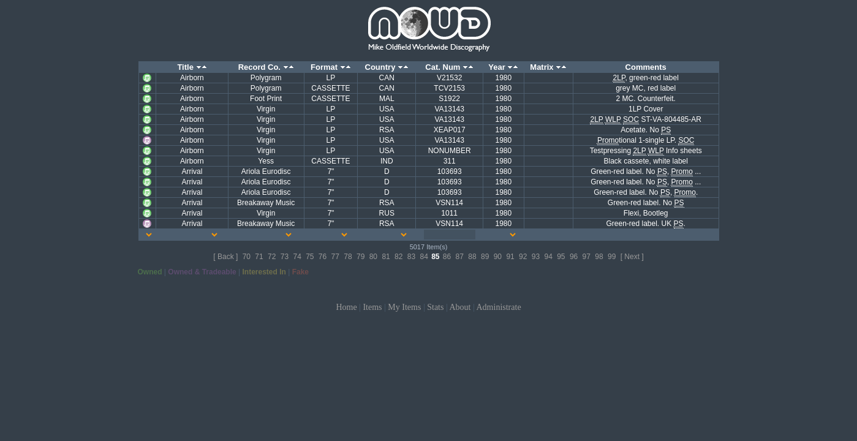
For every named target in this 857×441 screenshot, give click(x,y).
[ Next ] (632, 256)
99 (612, 256)
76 (323, 256)
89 (485, 256)
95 (561, 256)
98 (599, 256)
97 (587, 256)
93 (536, 256)
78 (348, 256)
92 (523, 256)
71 (259, 256)
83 (411, 256)
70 (247, 256)
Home (346, 307)
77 (335, 256)
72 (272, 256)
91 (510, 256)
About (459, 307)
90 (498, 256)
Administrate (499, 307)
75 (310, 256)
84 (424, 256)
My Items (404, 307)
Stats (435, 307)
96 (574, 256)
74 (297, 256)
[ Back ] (225, 256)
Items (372, 307)
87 (460, 256)
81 (386, 256)
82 (398, 256)
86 (447, 256)
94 (548, 256)
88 (472, 256)
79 (360, 256)
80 (373, 256)
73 (285, 256)
